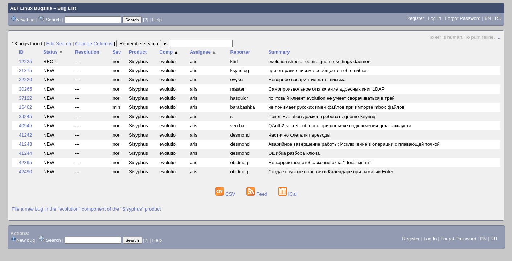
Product (138, 52)
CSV (226, 194)
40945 (25, 125)
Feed (257, 194)
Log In (434, 18)
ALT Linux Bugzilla (31, 8)
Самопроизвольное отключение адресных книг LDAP (326, 89)
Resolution (87, 52)
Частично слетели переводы (299, 135)
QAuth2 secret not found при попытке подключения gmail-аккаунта (339, 125)
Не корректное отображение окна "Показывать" (320, 162)
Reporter (240, 52)
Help (157, 19)
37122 (25, 98)
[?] (145, 19)
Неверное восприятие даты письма (306, 79)
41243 (25, 144)
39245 (25, 116)
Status (53, 52)
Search (53, 19)
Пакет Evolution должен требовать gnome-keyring (322, 116)
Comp (168, 52)
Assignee (203, 52)
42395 (25, 162)
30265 (25, 89)
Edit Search (58, 43)
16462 (25, 107)
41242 (25, 135)
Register (415, 18)
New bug (25, 19)
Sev (116, 52)
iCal (287, 194)
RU (498, 18)
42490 (25, 171)
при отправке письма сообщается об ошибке (317, 70)
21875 (25, 70)
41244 (25, 153)
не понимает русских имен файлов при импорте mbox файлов (336, 107)
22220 (25, 79)
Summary (279, 52)
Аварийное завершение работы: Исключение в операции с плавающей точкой (354, 144)
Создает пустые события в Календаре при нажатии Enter (330, 171)
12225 (25, 61)
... (498, 37)
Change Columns (93, 43)
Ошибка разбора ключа (294, 153)
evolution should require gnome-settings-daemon (319, 61)
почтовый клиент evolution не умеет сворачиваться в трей (331, 98)
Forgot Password (462, 18)
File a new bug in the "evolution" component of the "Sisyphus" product (86, 209)
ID (21, 52)
